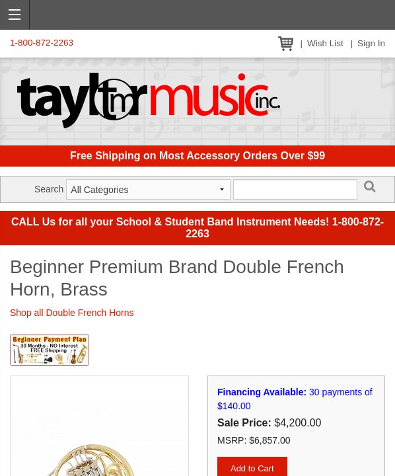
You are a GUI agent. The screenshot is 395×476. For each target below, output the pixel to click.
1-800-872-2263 (41, 43)
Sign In (371, 43)
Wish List (325, 43)
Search (48, 189)
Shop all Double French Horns (72, 312)
